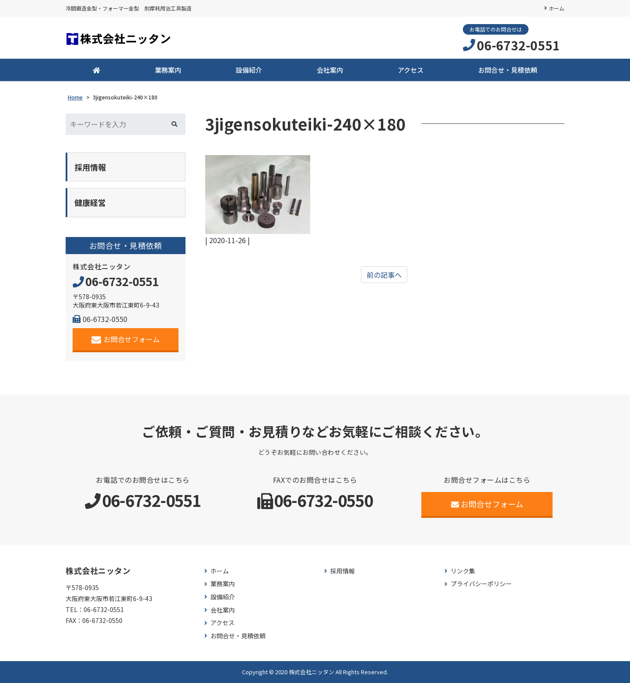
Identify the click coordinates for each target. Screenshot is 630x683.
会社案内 (330, 69)
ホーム (556, 8)
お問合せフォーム (125, 339)
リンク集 (463, 571)
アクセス (411, 69)
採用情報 (342, 571)
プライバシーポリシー (481, 584)
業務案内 (168, 69)
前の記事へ (384, 274)
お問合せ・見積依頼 (507, 69)
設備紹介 (249, 69)
